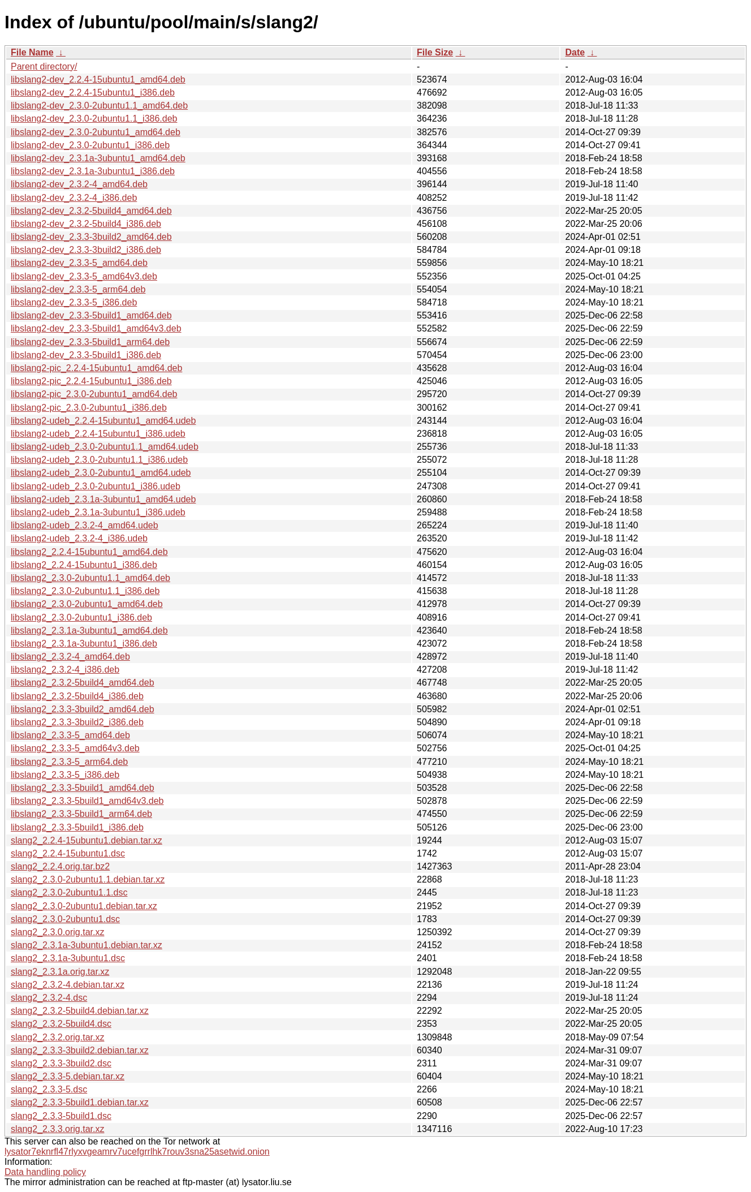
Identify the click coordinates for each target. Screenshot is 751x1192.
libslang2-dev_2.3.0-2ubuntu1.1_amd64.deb (99, 105)
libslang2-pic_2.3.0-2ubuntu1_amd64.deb (94, 394)
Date (575, 52)
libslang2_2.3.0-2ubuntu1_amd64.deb (87, 604)
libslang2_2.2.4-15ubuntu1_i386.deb (84, 565)
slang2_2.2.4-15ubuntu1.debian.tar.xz (86, 840)
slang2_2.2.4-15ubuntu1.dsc (68, 853)
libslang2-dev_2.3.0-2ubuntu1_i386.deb (90, 145)
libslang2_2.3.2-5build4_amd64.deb (82, 682)
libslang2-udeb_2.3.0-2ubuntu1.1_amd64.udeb (104, 446)
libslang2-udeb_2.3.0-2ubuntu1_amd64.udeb (101, 472)
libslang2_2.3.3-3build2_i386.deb (77, 722)
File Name (32, 52)
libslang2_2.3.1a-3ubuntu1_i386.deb (84, 643)
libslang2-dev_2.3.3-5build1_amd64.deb (91, 315)
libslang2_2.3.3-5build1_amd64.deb (82, 788)
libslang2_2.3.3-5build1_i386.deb (77, 827)
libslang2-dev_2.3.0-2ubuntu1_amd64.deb (95, 132)
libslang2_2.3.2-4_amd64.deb (70, 656)
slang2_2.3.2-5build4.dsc (61, 1024)
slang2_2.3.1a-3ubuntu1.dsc (68, 958)
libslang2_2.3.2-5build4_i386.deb (77, 696)
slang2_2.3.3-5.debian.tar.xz (67, 1076)
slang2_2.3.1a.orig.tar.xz (60, 971)
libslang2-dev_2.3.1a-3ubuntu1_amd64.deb (98, 158)
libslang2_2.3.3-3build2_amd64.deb (82, 709)
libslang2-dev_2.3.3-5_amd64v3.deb (84, 276)
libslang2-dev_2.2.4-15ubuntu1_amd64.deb (98, 79)
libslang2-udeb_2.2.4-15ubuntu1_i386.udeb (98, 433)
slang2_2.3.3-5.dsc (49, 1089)
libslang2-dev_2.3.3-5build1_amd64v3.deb (96, 328)
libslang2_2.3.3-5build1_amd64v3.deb (87, 801)
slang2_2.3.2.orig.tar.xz (57, 1037)
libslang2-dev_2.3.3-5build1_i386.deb (86, 355)
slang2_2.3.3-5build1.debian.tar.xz (80, 1102)
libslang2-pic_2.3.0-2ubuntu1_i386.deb (89, 407)
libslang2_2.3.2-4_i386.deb (65, 669)
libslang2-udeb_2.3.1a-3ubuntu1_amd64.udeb (103, 499)
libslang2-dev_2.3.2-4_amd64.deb (79, 184)
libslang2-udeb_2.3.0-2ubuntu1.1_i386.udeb (99, 459)
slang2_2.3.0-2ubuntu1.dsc (65, 919)
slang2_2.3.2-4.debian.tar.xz (67, 984)
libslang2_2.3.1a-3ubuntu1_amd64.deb (89, 630)
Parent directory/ (44, 66)
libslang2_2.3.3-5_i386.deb (65, 775)
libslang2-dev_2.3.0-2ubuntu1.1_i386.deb (94, 118)
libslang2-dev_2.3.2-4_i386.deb (74, 198)
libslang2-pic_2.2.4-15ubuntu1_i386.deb (91, 381)
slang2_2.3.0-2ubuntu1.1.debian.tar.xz (88, 879)
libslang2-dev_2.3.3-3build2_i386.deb (86, 250)
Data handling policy (45, 1172)
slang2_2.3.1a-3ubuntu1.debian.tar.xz (86, 945)
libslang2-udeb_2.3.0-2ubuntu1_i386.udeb (95, 486)
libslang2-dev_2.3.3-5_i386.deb (74, 302)
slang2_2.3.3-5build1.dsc (61, 1116)
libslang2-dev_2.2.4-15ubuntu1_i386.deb (93, 92)
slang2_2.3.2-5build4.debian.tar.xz (80, 1010)
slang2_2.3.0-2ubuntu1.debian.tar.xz (84, 906)
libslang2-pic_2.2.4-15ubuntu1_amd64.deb (96, 368)
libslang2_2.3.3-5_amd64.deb (70, 735)
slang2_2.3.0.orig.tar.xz (57, 932)
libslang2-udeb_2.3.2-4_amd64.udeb (84, 525)
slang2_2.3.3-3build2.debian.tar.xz (80, 1050)
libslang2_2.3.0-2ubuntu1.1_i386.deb (85, 591)
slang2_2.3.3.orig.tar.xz (57, 1129)
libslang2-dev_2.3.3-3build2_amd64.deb (91, 237)
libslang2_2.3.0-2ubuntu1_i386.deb (81, 617)
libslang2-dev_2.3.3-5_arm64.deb (78, 289)
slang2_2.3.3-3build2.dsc (61, 1063)
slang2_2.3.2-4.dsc (49, 997)
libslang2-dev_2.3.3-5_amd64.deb (79, 263)
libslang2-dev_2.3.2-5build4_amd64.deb (91, 211)
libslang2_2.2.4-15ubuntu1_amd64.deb (89, 552)
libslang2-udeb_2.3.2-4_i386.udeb (79, 538)
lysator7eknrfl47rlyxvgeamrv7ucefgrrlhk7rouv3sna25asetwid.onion (137, 1151)
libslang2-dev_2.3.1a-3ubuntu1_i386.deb (93, 171)
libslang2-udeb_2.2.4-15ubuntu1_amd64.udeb (103, 420)
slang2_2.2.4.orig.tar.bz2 (60, 866)
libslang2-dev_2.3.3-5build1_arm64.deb (90, 342)
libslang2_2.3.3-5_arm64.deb (69, 762)
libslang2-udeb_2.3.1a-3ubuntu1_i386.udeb (98, 512)
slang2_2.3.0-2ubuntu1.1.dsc (69, 892)
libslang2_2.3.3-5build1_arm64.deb (81, 814)
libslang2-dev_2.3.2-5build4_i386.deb (86, 224)
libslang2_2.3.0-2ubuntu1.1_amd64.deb (90, 578)
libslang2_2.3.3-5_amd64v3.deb (75, 748)
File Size (435, 52)
